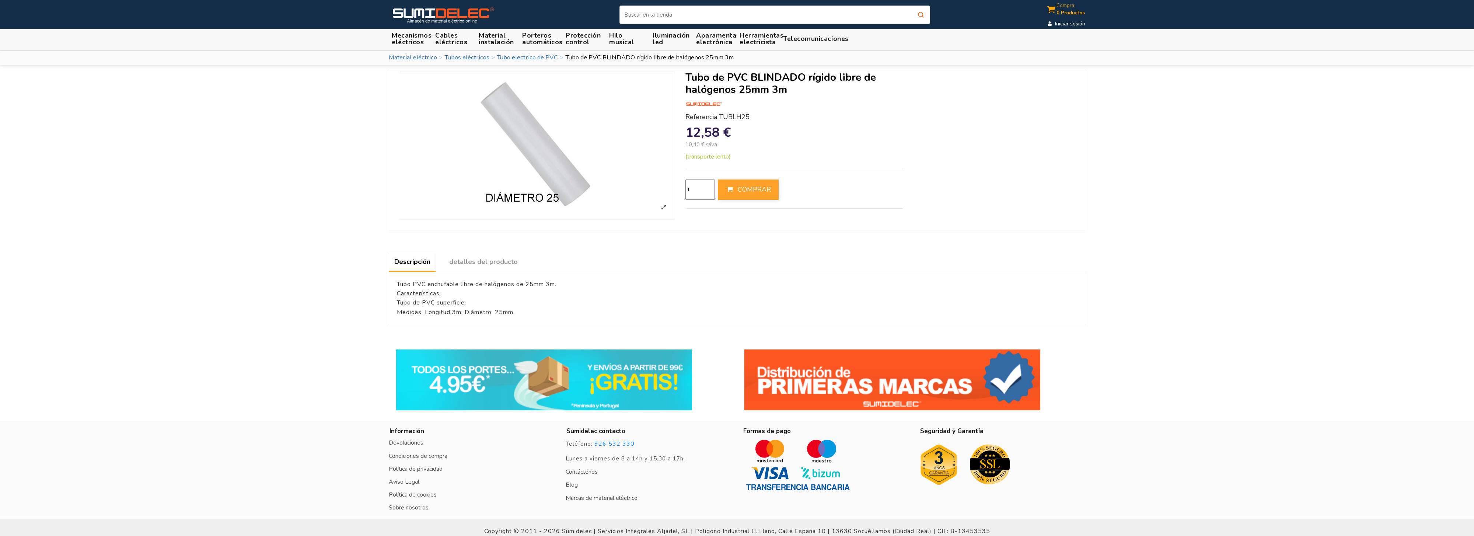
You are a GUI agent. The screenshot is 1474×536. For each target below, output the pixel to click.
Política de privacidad (416, 469)
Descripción (412, 261)
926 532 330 (614, 444)
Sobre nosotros (409, 508)
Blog (572, 485)
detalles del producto (483, 261)
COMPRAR (748, 189)
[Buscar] (774, 15)
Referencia (701, 117)
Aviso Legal (404, 482)
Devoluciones (406, 443)
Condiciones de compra (418, 456)
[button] (497, 38)
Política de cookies (413, 495)
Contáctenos (582, 472)
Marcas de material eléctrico (602, 498)
